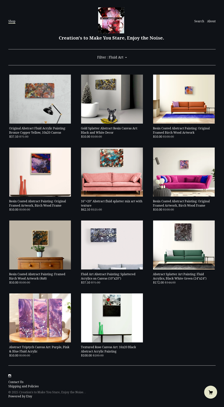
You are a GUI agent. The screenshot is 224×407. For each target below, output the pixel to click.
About (211, 21)
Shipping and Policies (23, 386)
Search (199, 21)
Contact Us (15, 382)
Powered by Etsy (20, 396)
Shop (11, 21)
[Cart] (210, 392)
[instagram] (9, 376)
